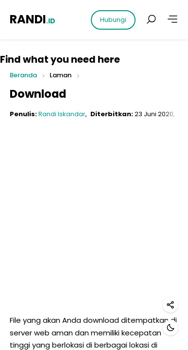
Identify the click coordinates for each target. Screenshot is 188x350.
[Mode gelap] (170, 327)
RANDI (32, 19)
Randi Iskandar (61, 114)
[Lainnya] (172, 19)
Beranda (23, 75)
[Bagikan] (170, 305)
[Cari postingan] (151, 19)
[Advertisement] (94, 220)
